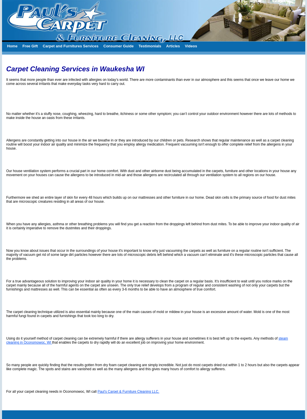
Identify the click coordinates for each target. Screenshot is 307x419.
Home (12, 46)
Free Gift (30, 46)
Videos (191, 46)
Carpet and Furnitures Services (70, 46)
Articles (173, 46)
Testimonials (150, 46)
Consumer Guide (118, 46)
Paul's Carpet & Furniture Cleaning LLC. (128, 392)
